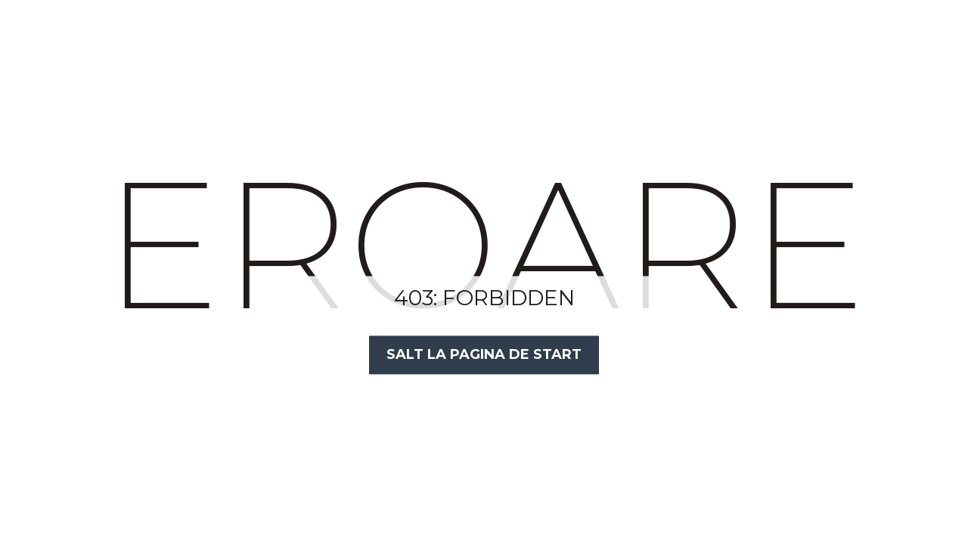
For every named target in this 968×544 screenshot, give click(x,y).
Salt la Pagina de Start (484, 354)
